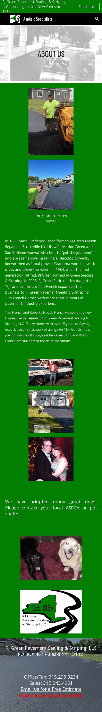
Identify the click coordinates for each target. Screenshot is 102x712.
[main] (51, 54)
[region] (51, 6)
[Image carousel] (51, 558)
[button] (5, 18)
